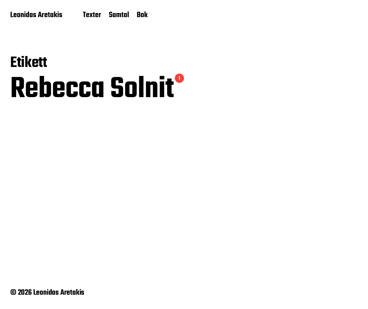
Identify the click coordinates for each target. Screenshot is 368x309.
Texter (92, 15)
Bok (142, 15)
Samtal (119, 15)
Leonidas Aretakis (36, 15)
